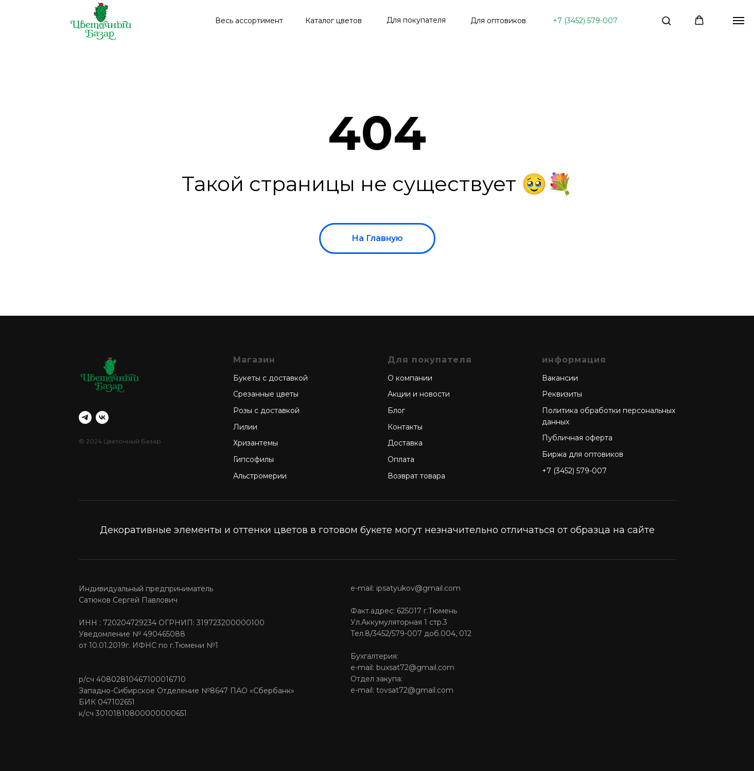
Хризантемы (255, 443)
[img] (100, 20)
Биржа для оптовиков (582, 454)
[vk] (102, 417)
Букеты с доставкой (270, 378)
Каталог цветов (333, 20)
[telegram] (85, 417)
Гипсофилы (253, 459)
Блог (396, 410)
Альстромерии (260, 476)
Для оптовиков (498, 20)
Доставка (405, 443)
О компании (410, 378)
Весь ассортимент (249, 20)
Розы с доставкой (266, 410)
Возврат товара (416, 476)
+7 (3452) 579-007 (585, 20)
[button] (666, 20)
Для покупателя (416, 20)
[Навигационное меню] (738, 20)
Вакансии (560, 378)
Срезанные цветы (266, 394)
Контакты (405, 427)
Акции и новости (419, 394)
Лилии (245, 427)
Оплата (401, 459)
